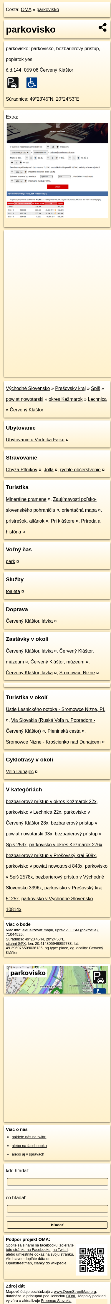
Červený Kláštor (26, 409)
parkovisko (48, 9)
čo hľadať (16, 1197)
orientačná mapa (79, 510)
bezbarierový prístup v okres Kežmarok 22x (51, 801)
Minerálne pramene (26, 499)
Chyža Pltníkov (21, 469)
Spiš (95, 388)
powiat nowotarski (24, 399)
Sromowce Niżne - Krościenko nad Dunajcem (53, 741)
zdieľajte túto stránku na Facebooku (40, 1247)
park (10, 561)
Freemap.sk (77, 367)
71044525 (14, 934)
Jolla (49, 469)
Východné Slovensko (28, 388)
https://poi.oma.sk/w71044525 (28, 372)
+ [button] (14, 240)
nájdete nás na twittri (29, 1137)
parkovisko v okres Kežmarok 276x (65, 844)
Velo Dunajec (20, 771)
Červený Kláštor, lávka (29, 621)
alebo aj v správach (28, 1154)
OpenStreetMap (47, 367)
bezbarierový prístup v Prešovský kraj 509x (51, 855)
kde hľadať (17, 1170)
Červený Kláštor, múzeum (58, 661)
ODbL (71, 1296)
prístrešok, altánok (25, 520)
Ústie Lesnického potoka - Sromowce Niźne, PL (55, 709)
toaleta (13, 591)
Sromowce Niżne (77, 672)
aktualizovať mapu (37, 930)
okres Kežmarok (66, 399)
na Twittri (60, 1249)
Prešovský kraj (70, 388)
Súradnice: (17, 99)
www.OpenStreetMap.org (75, 1291)
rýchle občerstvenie (80, 469)
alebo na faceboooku (29, 1145)
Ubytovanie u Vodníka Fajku (35, 439)
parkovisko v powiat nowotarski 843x (44, 866)
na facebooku (46, 1245)
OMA (26, 9)
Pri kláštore (62, 520)
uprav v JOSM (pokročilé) (76, 930)
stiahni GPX (16, 943)
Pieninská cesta (63, 731)
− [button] (14, 249)
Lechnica (97, 399)
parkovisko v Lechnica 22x (33, 812)
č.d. (13, 69)
